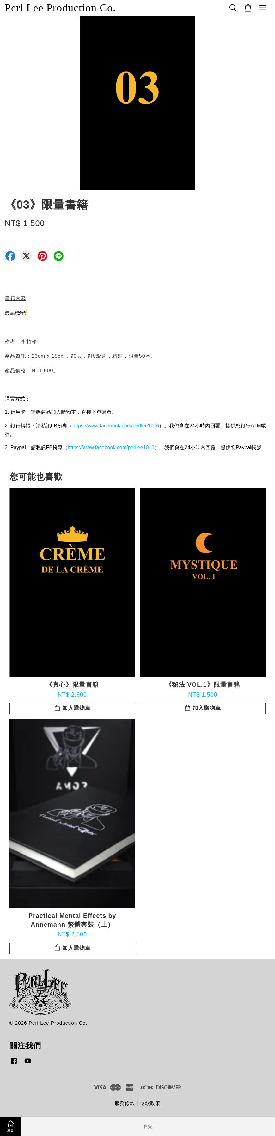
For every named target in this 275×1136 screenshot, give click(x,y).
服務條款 (125, 1103)
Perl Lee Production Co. (60, 8)
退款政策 (150, 1103)
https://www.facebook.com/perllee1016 (115, 425)
